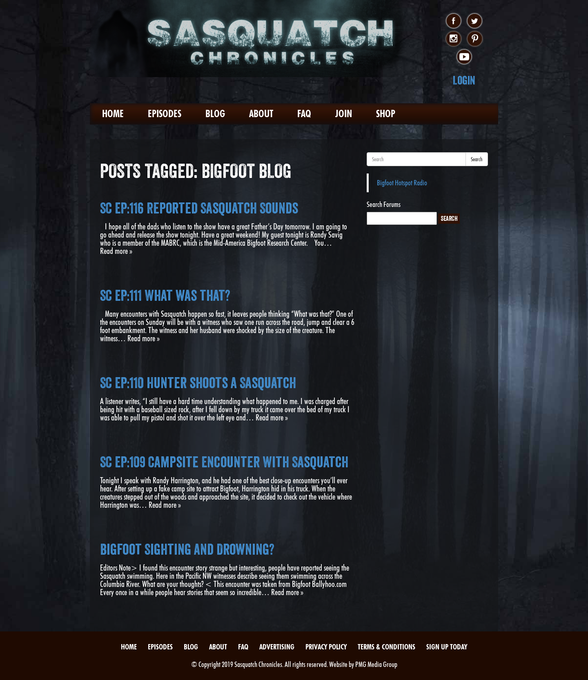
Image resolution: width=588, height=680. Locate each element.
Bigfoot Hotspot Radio (402, 182)
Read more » (116, 251)
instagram (453, 39)
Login (464, 80)
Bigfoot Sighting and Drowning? (187, 549)
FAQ (304, 114)
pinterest (474, 39)
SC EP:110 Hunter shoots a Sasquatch (198, 383)
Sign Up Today (446, 646)
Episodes (164, 114)
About (261, 114)
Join (343, 114)
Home (113, 114)
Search (477, 159)
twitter (474, 21)
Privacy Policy (326, 646)
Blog (215, 114)
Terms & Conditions (386, 646)
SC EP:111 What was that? (165, 295)
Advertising (276, 646)
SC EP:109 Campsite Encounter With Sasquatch (224, 462)
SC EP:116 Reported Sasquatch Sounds (199, 208)
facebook (453, 21)
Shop (385, 114)
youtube (464, 57)
